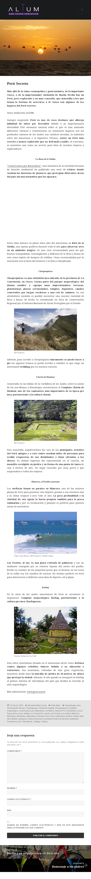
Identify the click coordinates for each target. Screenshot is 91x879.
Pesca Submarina (57, 716)
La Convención (37, 713)
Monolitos (11, 716)
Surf (19, 721)
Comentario (14, 751)
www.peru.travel (36, 691)
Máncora (75, 713)
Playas (76, 716)
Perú (47, 716)
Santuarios (22, 719)
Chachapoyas (32, 708)
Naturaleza (31, 716)
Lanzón (47, 713)
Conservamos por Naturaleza (31, 710)
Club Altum (55, 705)
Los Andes (66, 713)
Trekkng (36, 721)
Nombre (12, 788)
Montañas (21, 716)
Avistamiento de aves (16, 708)
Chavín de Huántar (46, 708)
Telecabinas (27, 721)
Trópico (44, 721)
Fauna (9, 713)
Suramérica (12, 721)
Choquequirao (61, 708)
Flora (15, 713)
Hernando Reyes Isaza (37, 705)
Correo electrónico (19, 799)
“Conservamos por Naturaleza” (24, 165)
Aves (78, 705)
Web (9, 810)
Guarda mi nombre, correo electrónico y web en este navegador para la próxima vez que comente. (45, 826)
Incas (20, 713)
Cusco (79, 710)
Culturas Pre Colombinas (65, 710)
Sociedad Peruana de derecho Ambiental (60, 719)
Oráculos (40, 716)
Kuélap (27, 713)
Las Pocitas (56, 713)
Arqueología (70, 705)
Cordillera (49, 710)
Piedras (69, 716)
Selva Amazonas (35, 719)
